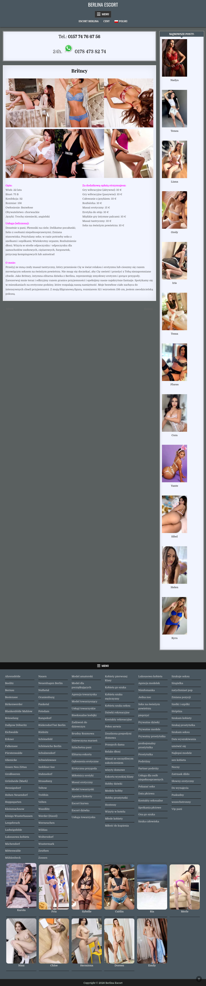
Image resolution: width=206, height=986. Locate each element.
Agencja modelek (149, 683)
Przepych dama (115, 744)
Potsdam (43, 711)
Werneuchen (46, 822)
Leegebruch (12, 822)
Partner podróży (148, 768)
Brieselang (11, 718)
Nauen (42, 676)
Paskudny (178, 794)
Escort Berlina (89, 21)
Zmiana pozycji (181, 697)
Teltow (42, 787)
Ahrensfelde (13, 676)
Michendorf (12, 843)
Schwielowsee (47, 760)
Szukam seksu (181, 732)
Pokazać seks (146, 786)
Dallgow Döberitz (16, 725)
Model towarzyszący (84, 701)
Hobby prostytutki (116, 797)
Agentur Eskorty (82, 796)
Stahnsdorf (45, 774)
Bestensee (11, 697)
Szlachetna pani (82, 747)
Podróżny (144, 761)
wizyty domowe (115, 769)
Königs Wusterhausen (19, 815)
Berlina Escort (103, 4)
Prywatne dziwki (149, 722)
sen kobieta (179, 760)
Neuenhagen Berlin (50, 683)
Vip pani (177, 808)
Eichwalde (11, 732)
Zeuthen (43, 850)
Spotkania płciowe (149, 807)
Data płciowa (146, 793)
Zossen (42, 857)
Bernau (9, 690)
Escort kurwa (80, 803)
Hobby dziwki (113, 783)
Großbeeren (12, 774)
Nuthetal (43, 690)
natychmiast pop (182, 690)
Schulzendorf (46, 752)
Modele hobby (114, 790)
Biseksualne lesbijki (84, 715)
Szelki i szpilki (181, 704)
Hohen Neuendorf (16, 794)
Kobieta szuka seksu (117, 705)
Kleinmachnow (14, 808)
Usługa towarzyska (83, 817)
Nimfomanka (146, 690)
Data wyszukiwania (184, 739)
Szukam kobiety (182, 718)
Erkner (9, 739)
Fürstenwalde (13, 752)
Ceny (106, 21)
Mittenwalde (13, 850)
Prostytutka (145, 754)
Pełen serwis (113, 726)
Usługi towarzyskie (84, 708)
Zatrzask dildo (181, 774)
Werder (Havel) (48, 815)
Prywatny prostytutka (151, 736)
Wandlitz (44, 808)
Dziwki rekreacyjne (117, 712)
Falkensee (11, 746)
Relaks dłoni (113, 751)
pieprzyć (143, 715)
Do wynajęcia (180, 787)
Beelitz (9, 683)
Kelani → (150, 309)
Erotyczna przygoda (84, 768)
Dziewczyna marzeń (84, 740)
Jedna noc (144, 697)
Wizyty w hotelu (115, 811)
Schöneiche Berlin (50, 746)
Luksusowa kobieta (17, 836)
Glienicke (11, 760)
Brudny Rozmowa (83, 733)
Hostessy (110, 804)
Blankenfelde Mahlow (18, 711)
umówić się (179, 746)
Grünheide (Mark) (16, 781)
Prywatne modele (149, 729)
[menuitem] (121, 21)
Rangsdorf (45, 718)
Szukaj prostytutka (183, 725)
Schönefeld (45, 739)
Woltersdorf (46, 836)
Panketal (43, 704)
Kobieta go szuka (115, 687)
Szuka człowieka (148, 821)
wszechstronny (181, 801)
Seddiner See (46, 767)
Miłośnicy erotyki (83, 775)
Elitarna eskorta (82, 754)
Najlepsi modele (182, 752)
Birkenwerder (14, 704)
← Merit (8, 309)
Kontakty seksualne (150, 800)
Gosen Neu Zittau (16, 767)
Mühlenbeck (13, 857)
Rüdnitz (43, 732)
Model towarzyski (83, 789)
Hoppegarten (13, 801)
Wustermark (46, 843)
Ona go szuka (146, 814)
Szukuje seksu (181, 676)
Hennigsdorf (13, 787)
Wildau (42, 829)
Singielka (177, 683)
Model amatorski (82, 676)
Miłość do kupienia (117, 825)
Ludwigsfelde (13, 829)
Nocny (176, 767)
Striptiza (177, 711)
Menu (105, 14)
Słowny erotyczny (183, 781)
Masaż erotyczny (82, 782)
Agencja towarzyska (84, 694)
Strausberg (45, 781)
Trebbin (43, 794)
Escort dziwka (81, 810)
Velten (42, 801)
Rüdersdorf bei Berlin (52, 725)
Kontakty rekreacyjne (118, 719)
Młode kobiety (114, 818)
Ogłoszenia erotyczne (85, 761)
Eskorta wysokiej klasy (119, 776)
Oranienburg (46, 697)
